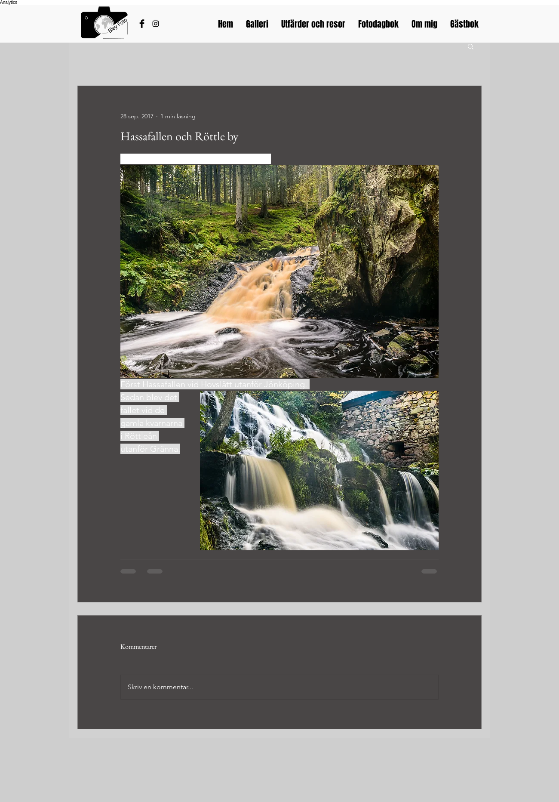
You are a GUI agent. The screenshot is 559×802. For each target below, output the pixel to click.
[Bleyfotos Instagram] (155, 23)
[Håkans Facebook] (142, 23)
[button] (471, 46)
